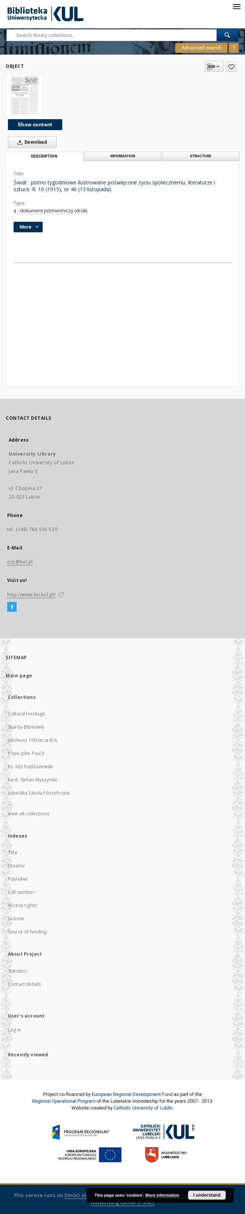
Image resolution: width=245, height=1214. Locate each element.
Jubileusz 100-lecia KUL (33, 740)
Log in (14, 1030)
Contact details (24, 984)
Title (12, 852)
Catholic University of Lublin (143, 1108)
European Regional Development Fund (132, 1094)
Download (30, 142)
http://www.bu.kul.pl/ (31, 594)
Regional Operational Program (64, 1101)
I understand (206, 1195)
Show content (35, 124)
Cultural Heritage (26, 714)
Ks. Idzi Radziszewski (30, 766)
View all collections (28, 813)
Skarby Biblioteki (26, 727)
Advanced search (201, 48)
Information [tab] (122, 156)
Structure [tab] (200, 156)
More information (162, 1195)
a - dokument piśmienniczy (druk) (50, 210)
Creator (16, 866)
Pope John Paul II (26, 753)
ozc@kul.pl (20, 562)
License (16, 918)
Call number (21, 892)
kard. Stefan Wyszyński (32, 780)
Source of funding (27, 932)
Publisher (18, 879)
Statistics (17, 971)
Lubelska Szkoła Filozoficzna (38, 793)
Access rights (22, 905)
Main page (19, 675)
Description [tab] (44, 156)
